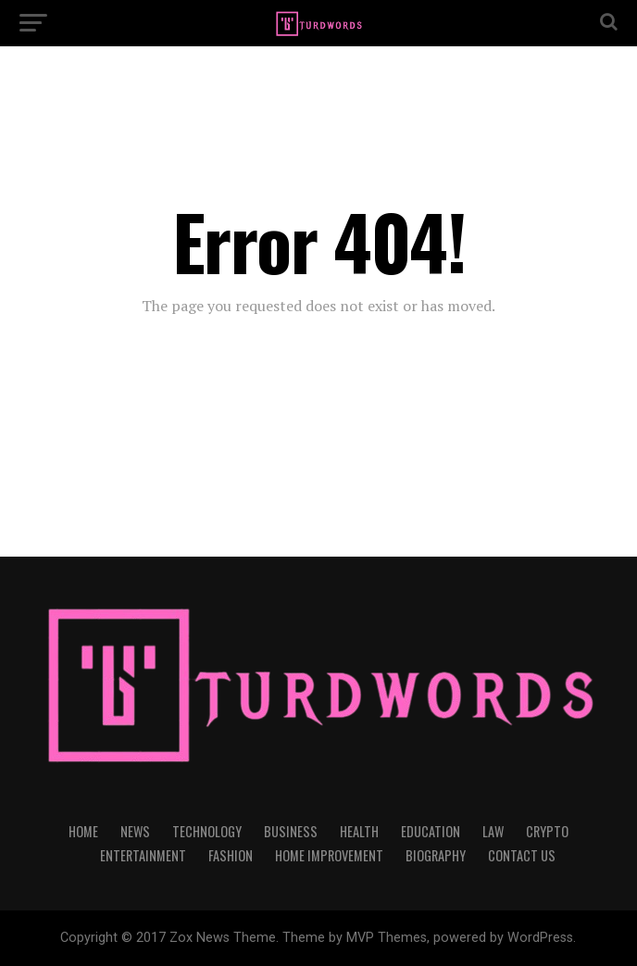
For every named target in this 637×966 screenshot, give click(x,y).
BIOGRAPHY (436, 855)
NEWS (135, 831)
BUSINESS (291, 831)
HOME (83, 831)
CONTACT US (522, 855)
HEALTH (359, 831)
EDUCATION (430, 831)
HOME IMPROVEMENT (329, 855)
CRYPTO (547, 831)
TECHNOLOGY (207, 831)
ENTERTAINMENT (143, 855)
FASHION (230, 855)
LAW (493, 831)
